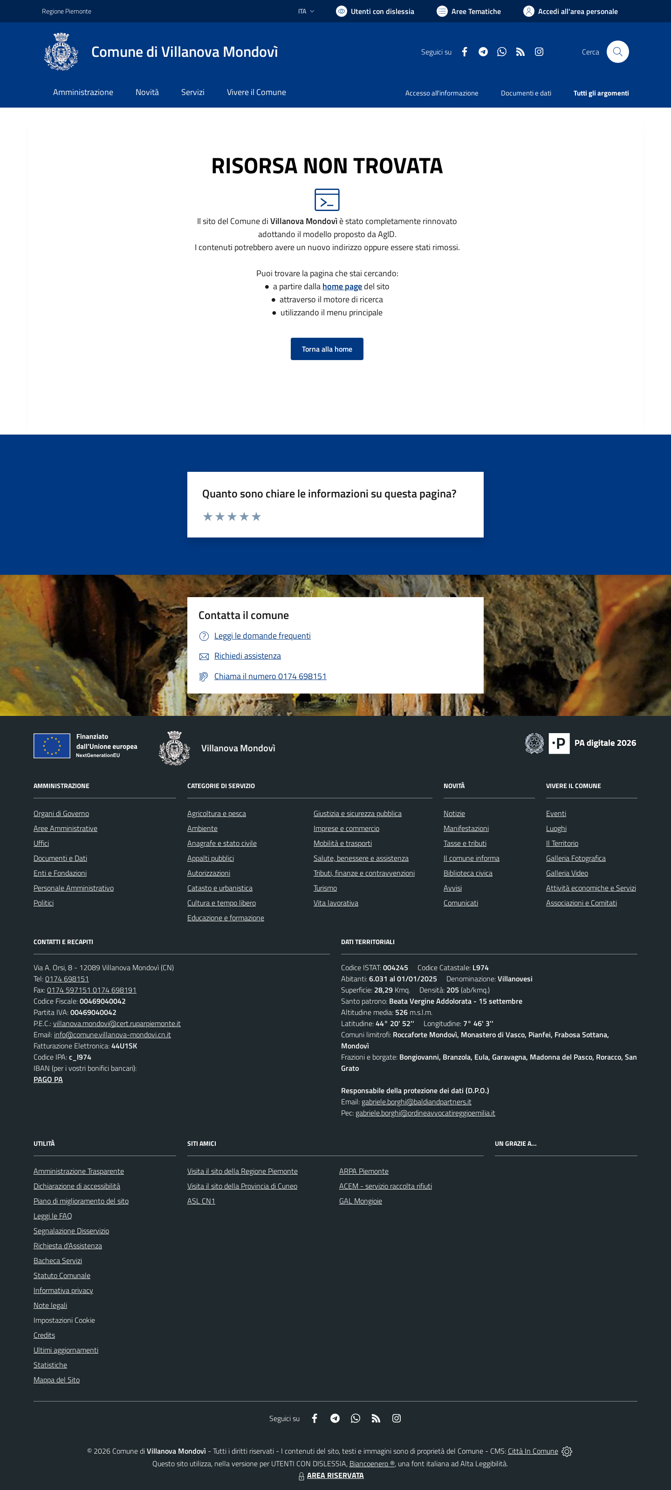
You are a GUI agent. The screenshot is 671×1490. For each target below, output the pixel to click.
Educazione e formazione (225, 917)
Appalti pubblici (210, 858)
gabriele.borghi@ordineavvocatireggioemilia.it (425, 1112)
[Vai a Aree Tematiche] (468, 11)
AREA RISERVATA (330, 1475)
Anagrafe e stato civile (222, 843)
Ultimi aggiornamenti (66, 1349)
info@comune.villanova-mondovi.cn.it (112, 1034)
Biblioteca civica (468, 872)
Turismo (325, 887)
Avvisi (453, 887)
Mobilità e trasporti (343, 843)
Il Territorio (562, 843)
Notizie (454, 813)
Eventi (556, 813)
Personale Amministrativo (74, 887)
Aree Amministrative (65, 828)
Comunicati (461, 902)
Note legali (50, 1305)
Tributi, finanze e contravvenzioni (364, 872)
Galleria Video (567, 872)
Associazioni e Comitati (581, 902)
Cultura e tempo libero (221, 902)
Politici (44, 902)
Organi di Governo (61, 813)
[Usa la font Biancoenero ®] (375, 11)
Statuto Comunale (62, 1275)
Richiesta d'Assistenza (68, 1245)
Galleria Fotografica (576, 858)
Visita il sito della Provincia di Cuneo (242, 1185)
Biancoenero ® (372, 1463)
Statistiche (50, 1364)
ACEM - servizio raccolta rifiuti (385, 1185)
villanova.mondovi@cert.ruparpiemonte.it (117, 1023)
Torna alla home (327, 348)
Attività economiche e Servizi (591, 887)
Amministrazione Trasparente (79, 1171)
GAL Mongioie (360, 1200)
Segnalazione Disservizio (71, 1230)
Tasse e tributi (465, 843)
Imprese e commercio (346, 828)
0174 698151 (67, 978)
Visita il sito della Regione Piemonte (242, 1171)
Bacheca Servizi (58, 1260)
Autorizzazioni (208, 872)
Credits (44, 1334)
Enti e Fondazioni (60, 872)
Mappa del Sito (57, 1379)
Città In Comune (533, 1450)
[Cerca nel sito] (618, 52)
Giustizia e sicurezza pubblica (358, 813)
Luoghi (556, 828)
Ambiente (202, 828)
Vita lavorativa (336, 902)
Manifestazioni (466, 828)
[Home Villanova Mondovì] (160, 52)
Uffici (41, 843)
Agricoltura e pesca (216, 813)
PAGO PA (48, 1079)
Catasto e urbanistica (220, 887)
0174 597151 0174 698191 (92, 989)
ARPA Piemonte (364, 1171)
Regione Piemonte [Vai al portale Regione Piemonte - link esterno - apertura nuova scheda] (66, 11)
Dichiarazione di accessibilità (77, 1185)
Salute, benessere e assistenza (361, 858)
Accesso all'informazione (442, 93)
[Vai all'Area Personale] (570, 11)
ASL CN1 (201, 1200)
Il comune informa (472, 858)
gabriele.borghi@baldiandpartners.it (417, 1101)
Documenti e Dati (60, 858)
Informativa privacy (63, 1290)
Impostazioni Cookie (64, 1320)
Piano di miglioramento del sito (81, 1200)
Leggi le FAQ (53, 1215)
